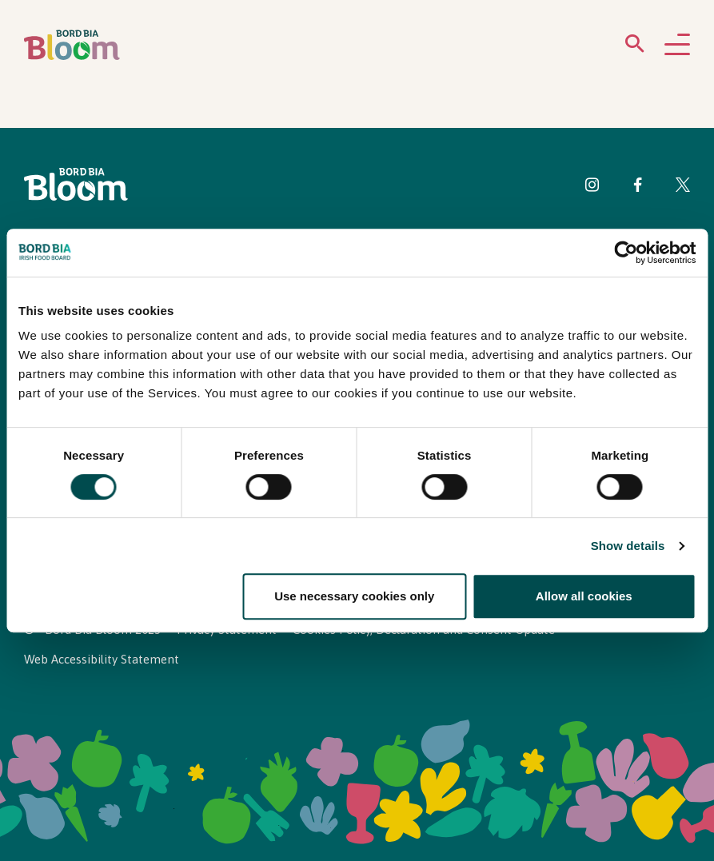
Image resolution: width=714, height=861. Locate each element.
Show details (628, 545)
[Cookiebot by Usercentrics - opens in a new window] (626, 253)
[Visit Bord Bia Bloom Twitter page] (683, 187)
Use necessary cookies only (354, 596)
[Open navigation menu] (677, 45)
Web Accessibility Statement (101, 659)
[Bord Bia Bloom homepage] (72, 45)
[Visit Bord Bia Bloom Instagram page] (592, 187)
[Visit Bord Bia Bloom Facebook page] (637, 187)
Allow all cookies (584, 596)
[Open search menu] (634, 46)
